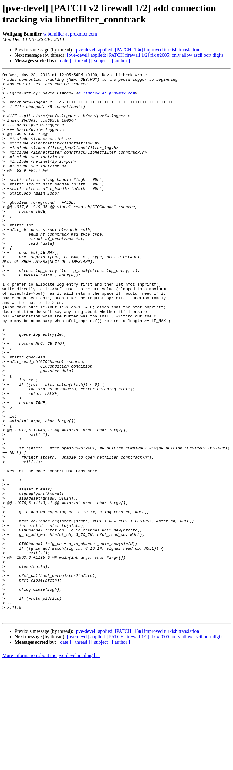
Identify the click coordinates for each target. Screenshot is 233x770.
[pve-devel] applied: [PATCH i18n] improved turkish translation (136, 49)
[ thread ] (81, 60)
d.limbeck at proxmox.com (106, 97)
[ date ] (64, 60)
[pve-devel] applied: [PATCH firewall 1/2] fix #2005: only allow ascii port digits (145, 55)
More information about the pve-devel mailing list (51, 764)
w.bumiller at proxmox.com (70, 33)
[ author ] (121, 60)
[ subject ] (101, 60)
